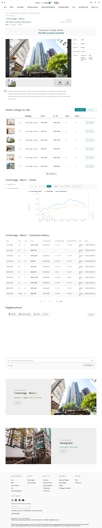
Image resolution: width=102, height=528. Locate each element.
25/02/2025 (9, 277)
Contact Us (78, 482)
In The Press (46, 491)
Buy (12, 480)
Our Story (45, 480)
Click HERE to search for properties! (51, 33)
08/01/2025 (9, 288)
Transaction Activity (13, 188)
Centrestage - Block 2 (31, 122)
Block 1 (38, 13)
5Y (39, 186)
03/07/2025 (9, 266)
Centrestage (32, 13)
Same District (91, 110)
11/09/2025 (9, 255)
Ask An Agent (62, 482)
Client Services (16, 476)
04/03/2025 (9, 272)
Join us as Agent (31, 482)
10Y (44, 186)
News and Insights (64, 480)
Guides (61, 485)
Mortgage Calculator (65, 488)
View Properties (64, 447)
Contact (90, 122)
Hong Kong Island (15, 13)
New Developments (16, 491)
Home (7, 13)
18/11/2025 (9, 250)
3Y (35, 186)
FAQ (76, 480)
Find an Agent (31, 480)
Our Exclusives (15, 485)
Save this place (88, 365)
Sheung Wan (24, 13)
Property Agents (47, 485)
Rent (12, 482)
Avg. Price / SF (12, 184)
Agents (29, 476)
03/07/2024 (9, 293)
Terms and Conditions (24, 518)
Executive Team (47, 482)
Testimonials (46, 488)
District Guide (74, 447)
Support (78, 476)
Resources (62, 476)
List (12, 488)
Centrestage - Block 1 (31, 149)
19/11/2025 (9, 245)
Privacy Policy (14, 518)
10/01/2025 (9, 282)
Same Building (80, 110)
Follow (18, 403)
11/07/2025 (9, 261)
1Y (31, 186)
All (49, 186)
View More (51, 174)
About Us (46, 476)
